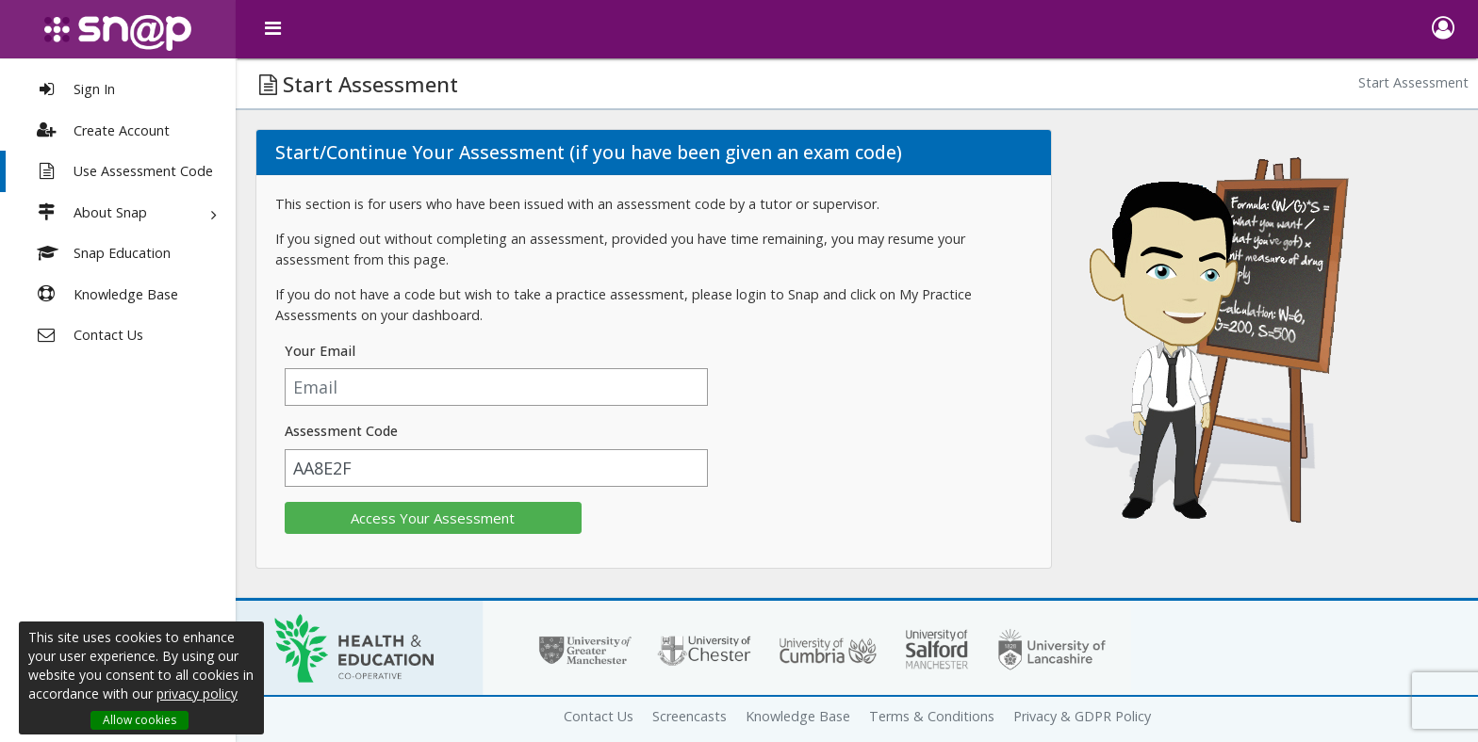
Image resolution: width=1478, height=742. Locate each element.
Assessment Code (341, 431)
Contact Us (598, 716)
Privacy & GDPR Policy (1082, 716)
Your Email (320, 351)
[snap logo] (118, 33)
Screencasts (689, 716)
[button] (1443, 29)
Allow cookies (139, 720)
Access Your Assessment (433, 517)
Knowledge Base (798, 716)
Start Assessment (1413, 82)
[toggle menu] (273, 28)
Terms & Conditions (931, 716)
